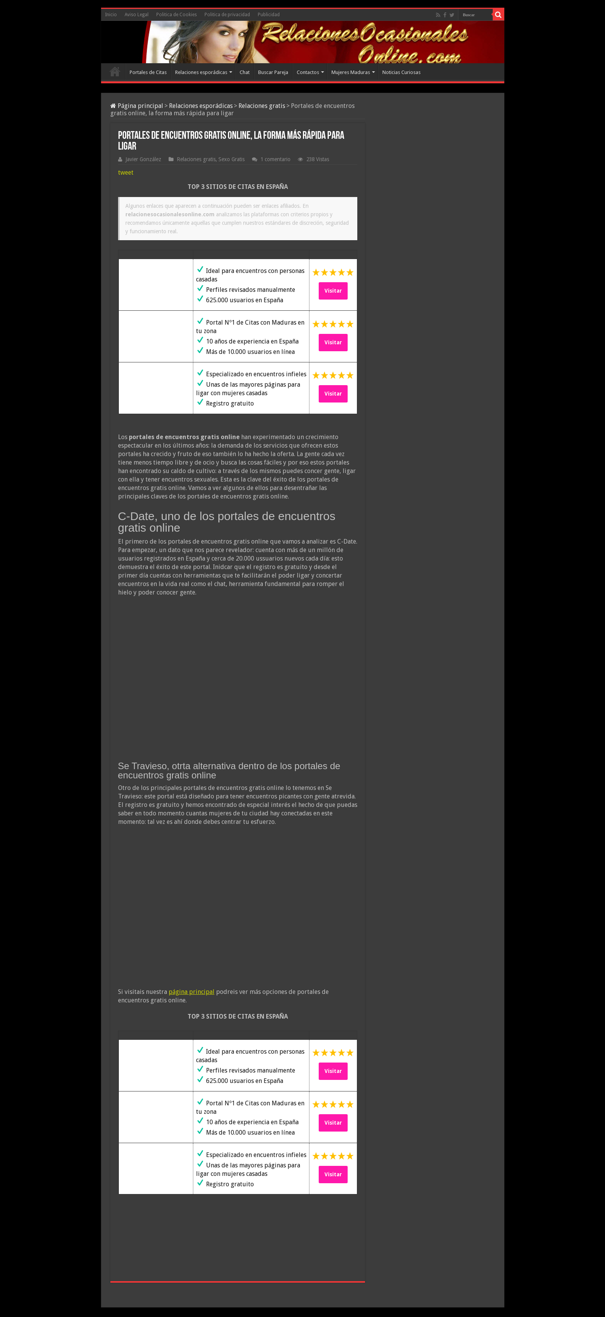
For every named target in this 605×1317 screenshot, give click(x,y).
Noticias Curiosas (401, 72)
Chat (245, 72)
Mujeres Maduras (350, 72)
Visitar (333, 291)
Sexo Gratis (231, 159)
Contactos (308, 72)
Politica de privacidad (227, 14)
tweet (126, 172)
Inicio (111, 14)
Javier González (143, 159)
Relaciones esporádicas (201, 72)
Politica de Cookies (176, 14)
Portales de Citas (148, 72)
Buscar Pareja (273, 72)
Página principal (136, 105)
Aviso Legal (137, 14)
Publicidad (269, 14)
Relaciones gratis (261, 105)
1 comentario (275, 159)
